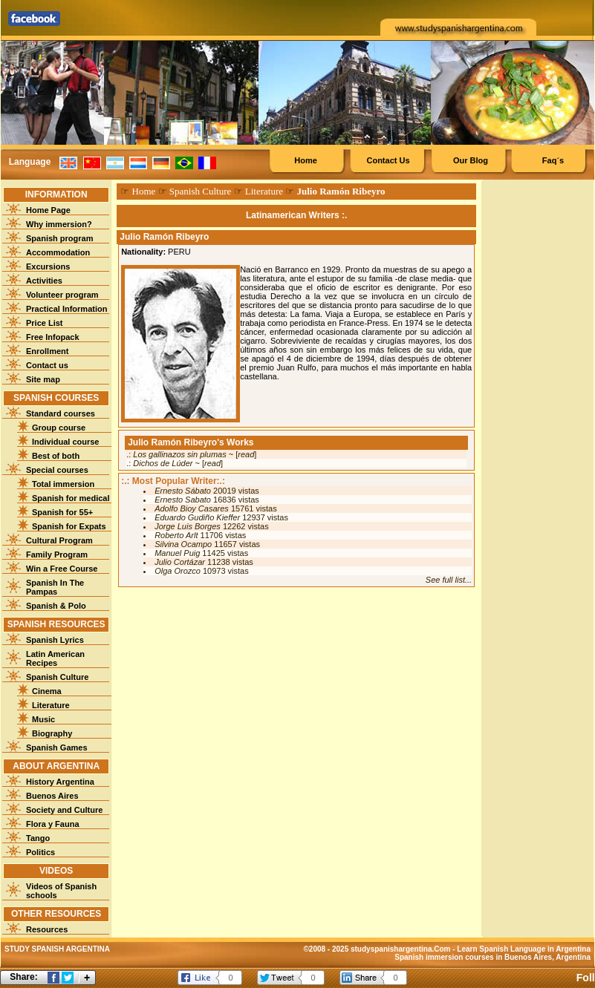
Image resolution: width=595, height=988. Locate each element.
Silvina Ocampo (183, 544)
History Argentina (60, 781)
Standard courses (60, 413)
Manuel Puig (177, 553)
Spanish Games (57, 747)
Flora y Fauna (52, 823)
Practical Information (66, 308)
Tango (38, 838)
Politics (40, 852)
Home (305, 160)
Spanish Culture (57, 677)
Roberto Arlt (176, 535)
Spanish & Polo (56, 605)
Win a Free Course (61, 568)
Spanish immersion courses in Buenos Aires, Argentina (492, 957)
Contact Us (387, 160)
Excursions (48, 266)
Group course (58, 427)
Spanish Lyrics (55, 639)
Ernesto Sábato (183, 490)
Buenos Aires (52, 795)
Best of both (55, 455)
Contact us (47, 365)
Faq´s (553, 160)
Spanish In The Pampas (55, 587)
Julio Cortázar (180, 561)
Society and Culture (64, 809)
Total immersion (63, 484)
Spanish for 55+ (62, 512)
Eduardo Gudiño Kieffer (197, 517)
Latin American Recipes (55, 658)
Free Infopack (52, 337)
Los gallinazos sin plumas (179, 454)
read (246, 454)
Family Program (57, 554)
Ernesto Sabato (183, 499)
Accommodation (58, 252)
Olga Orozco (178, 570)
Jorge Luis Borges (188, 526)
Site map (43, 379)
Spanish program (59, 238)
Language (30, 162)
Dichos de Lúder (162, 463)
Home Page (48, 210)
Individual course (65, 441)
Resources (47, 929)
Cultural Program (59, 540)
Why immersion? (59, 224)
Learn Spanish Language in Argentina (524, 949)
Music (43, 719)
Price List (44, 322)
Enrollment (47, 351)
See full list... (449, 579)
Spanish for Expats (69, 526)
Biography (52, 733)
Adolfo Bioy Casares (192, 508)
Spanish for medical (71, 498)
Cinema (47, 691)
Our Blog (470, 160)
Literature (51, 705)
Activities (44, 280)
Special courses (57, 469)
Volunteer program (62, 294)
